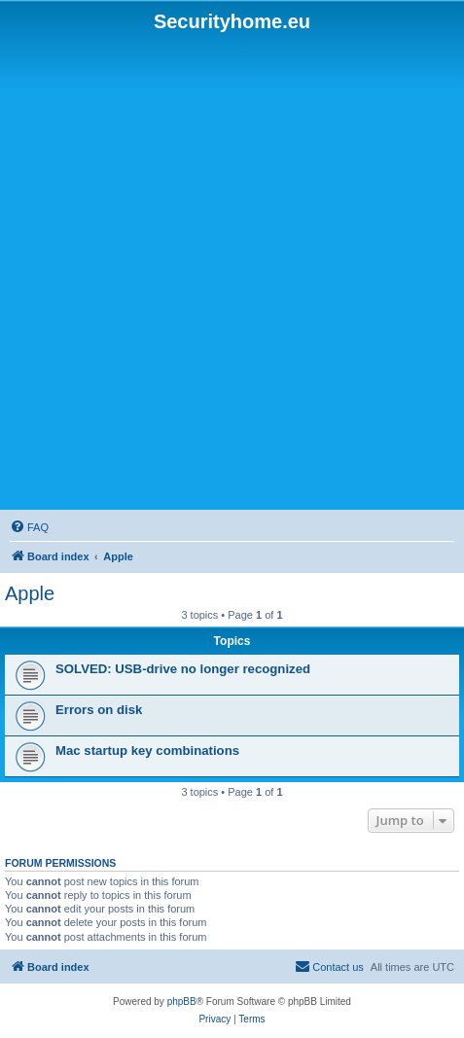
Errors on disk (98, 709)
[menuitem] (29, 527)
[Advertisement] (232, 272)
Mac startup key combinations (147, 750)
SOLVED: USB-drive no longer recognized (182, 669)
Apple (29, 593)
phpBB (181, 1001)
